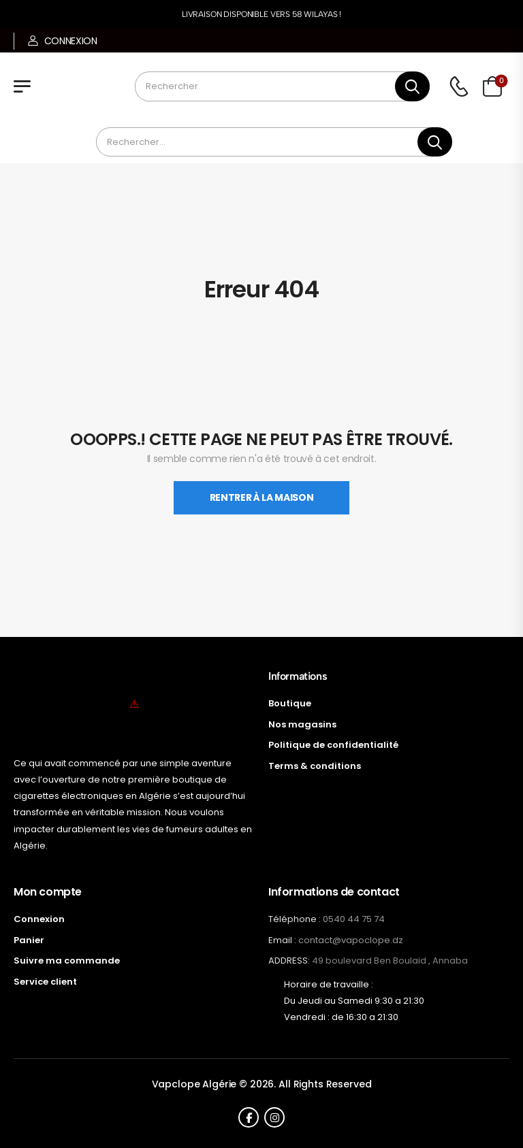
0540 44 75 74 (354, 919)
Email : (282, 940)
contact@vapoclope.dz (350, 940)
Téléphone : (294, 919)
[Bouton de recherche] (412, 86)
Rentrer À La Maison (261, 497)
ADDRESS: (289, 960)
